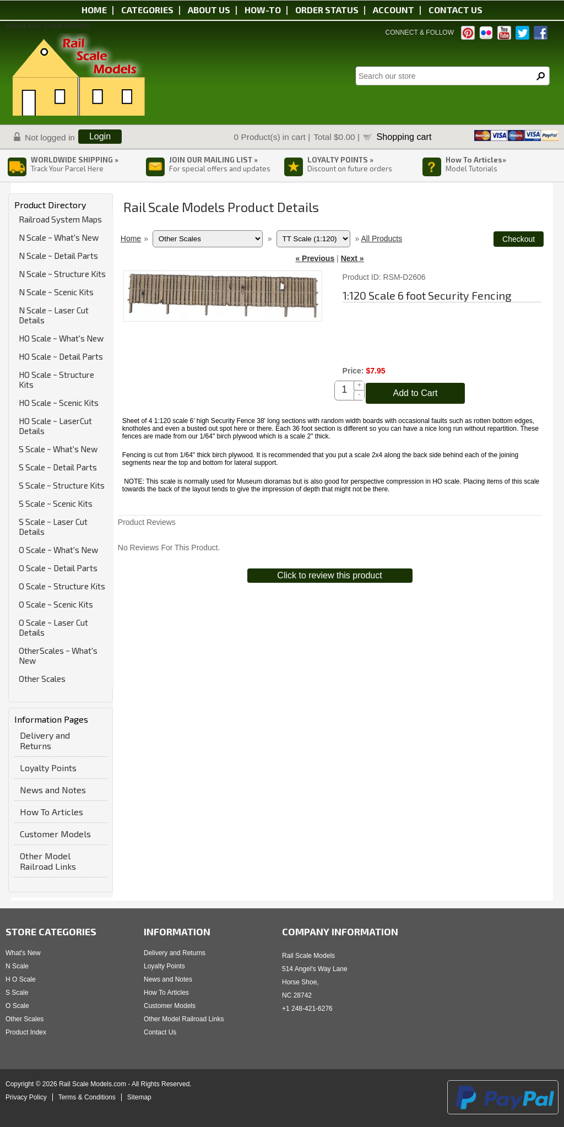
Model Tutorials (471, 168)
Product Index (26, 1032)
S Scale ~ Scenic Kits (56, 503)
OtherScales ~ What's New (58, 655)
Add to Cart (415, 393)
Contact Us (160, 1032)
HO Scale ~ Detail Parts (61, 356)
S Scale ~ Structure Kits (62, 485)
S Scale (17, 992)
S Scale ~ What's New (58, 449)
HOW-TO (263, 9)
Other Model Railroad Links (48, 860)
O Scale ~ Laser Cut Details (53, 627)
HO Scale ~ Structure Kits (56, 379)
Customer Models (55, 833)
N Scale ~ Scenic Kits (56, 292)
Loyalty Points (48, 767)
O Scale (17, 1006)
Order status (327, 9)
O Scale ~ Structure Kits (62, 586)
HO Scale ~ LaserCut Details (55, 426)
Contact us (455, 9)
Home (94, 9)
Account (393, 9)
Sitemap (139, 1097)
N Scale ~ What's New (59, 237)
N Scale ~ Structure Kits (62, 274)
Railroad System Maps (60, 219)
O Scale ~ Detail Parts (58, 568)
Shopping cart (404, 137)
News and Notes (53, 789)
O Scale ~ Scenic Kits (56, 604)
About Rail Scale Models (48, 25)
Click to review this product (329, 575)
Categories (147, 9)
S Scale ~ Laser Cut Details (53, 527)
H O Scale (21, 979)
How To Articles (51, 811)
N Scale (17, 966)
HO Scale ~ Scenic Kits (59, 403)
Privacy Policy (26, 1097)
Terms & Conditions (87, 1097)
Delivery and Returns (45, 740)
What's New (23, 953)
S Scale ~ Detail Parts (58, 467)
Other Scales (42, 679)
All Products (381, 238)
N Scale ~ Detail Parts (58, 256)
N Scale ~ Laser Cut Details (54, 315)
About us (209, 9)
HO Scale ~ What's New (61, 338)
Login (100, 136)
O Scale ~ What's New (58, 550)
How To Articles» (476, 159)
